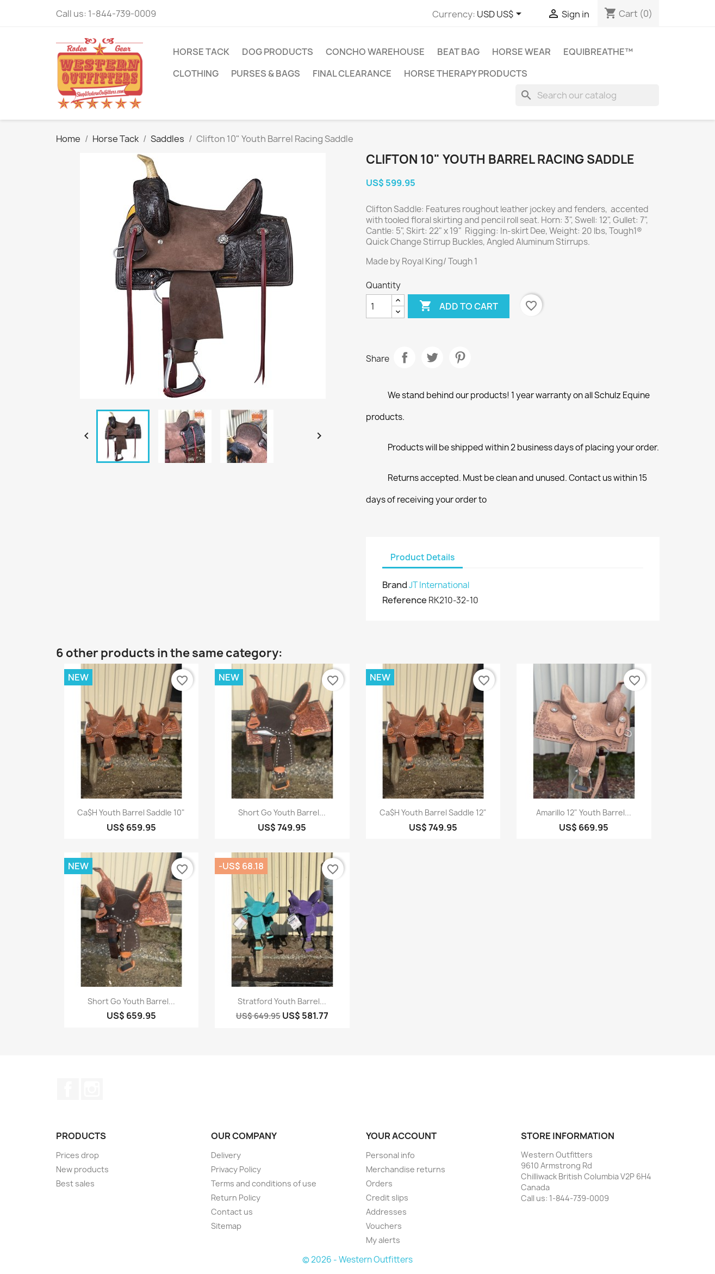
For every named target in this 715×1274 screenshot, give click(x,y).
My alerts (383, 1240)
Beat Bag (458, 52)
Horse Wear (521, 52)
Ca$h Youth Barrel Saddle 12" (433, 812)
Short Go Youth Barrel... (282, 812)
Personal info (390, 1155)
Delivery (226, 1155)
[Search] (587, 95)
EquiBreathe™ (598, 52)
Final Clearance (352, 73)
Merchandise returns (405, 1169)
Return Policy (235, 1197)
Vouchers (384, 1226)
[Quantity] (379, 306)
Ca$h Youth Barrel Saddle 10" (131, 812)
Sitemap (226, 1226)
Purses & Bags (265, 73)
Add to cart (458, 306)
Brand (394, 584)
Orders (379, 1183)
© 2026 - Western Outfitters (357, 1259)
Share (404, 357)
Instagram (92, 1089)
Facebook (68, 1089)
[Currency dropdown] (501, 14)
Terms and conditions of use (263, 1183)
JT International (439, 585)
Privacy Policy (236, 1169)
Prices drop (77, 1155)
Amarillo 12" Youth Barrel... (583, 812)
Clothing (196, 73)
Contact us (232, 1212)
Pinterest (460, 357)
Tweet (432, 357)
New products (82, 1169)
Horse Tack (201, 52)
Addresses (386, 1212)
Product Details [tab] (422, 557)
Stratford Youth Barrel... (282, 1001)
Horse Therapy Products (465, 73)
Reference (404, 600)
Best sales (75, 1183)
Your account (401, 1136)
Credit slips (387, 1197)
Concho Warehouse (375, 52)
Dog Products (277, 52)
